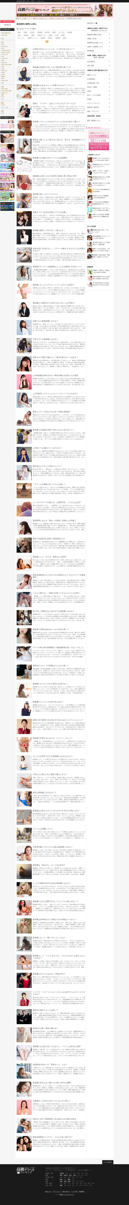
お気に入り (48, 1191)
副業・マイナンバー (98, 111)
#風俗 (32, 35)
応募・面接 (98, 65)
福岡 (2, 111)
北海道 (62, 1173)
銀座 (3, 60)
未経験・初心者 (98, 38)
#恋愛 (62, 35)
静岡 (69, 1179)
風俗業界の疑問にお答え (98, 34)
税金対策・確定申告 (98, 107)
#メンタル (61, 32)
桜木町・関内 (5, 80)
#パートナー (21, 38)
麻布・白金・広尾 (5, 52)
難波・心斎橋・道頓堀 (6, 90)
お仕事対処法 (98, 79)
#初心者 (47, 32)
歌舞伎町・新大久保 (6, 50)
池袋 (3, 66)
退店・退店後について (98, 120)
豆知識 (98, 99)
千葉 (74, 1175)
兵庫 (69, 1181)
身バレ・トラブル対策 (98, 95)
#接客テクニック (32, 38)
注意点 (98, 91)
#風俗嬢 (39, 32)
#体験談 (42, 38)
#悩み (19, 32)
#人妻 (56, 35)
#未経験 (69, 32)
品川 (3, 56)
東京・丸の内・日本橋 (6, 64)
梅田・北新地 (5, 88)
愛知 (61, 1179)
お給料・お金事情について (98, 46)
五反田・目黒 (5, 58)
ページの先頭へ (107, 1162)
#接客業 (57, 38)
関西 (6, 32)
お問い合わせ (66, 1191)
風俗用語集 (98, 50)
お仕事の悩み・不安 (98, 83)
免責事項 (81, 1191)
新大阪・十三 (5, 92)
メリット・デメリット (98, 103)
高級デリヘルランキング (67, 1194)
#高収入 (50, 38)
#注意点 (32, 32)
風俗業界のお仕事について (98, 42)
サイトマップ (56, 1191)
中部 (9, 32)
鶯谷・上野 (4, 70)
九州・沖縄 (4, 35)
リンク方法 (74, 1191)
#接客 (54, 32)
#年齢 (25, 32)
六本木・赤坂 (5, 54)
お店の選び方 (98, 61)
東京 (2, 42)
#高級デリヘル (41, 35)
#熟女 (64, 38)
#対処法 (26, 35)
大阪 (2, 86)
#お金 (19, 35)
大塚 (3, 68)
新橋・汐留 (4, 62)
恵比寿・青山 (5, 46)
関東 (3, 32)
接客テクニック (98, 75)
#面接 (50, 35)
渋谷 (3, 44)
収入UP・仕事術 (98, 87)
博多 (3, 113)
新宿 (3, 48)
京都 (65, 1181)
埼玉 (70, 1175)
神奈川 (66, 1175)
